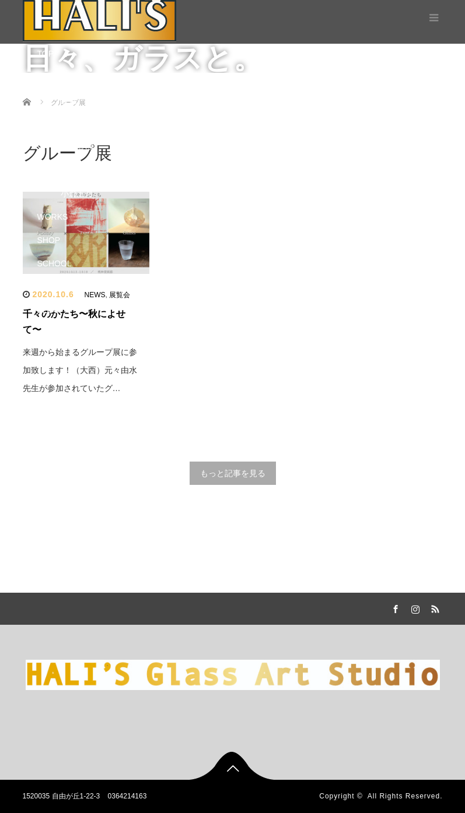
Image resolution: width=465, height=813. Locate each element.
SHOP (49, 240)
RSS (434, 607)
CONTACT (56, 333)
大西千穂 (77, 170)
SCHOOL (54, 263)
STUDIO (52, 77)
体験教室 (77, 286)
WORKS (52, 216)
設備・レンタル (89, 100)
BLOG (48, 310)
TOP (45, 53)
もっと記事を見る (232, 473)
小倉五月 (77, 193)
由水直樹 (77, 147)
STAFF (49, 123)
